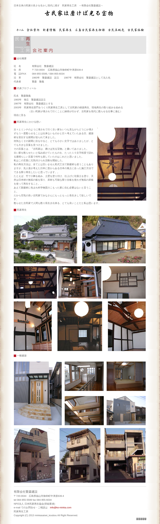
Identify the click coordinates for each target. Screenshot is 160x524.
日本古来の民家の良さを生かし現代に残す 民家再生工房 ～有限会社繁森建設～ (58, 5)
